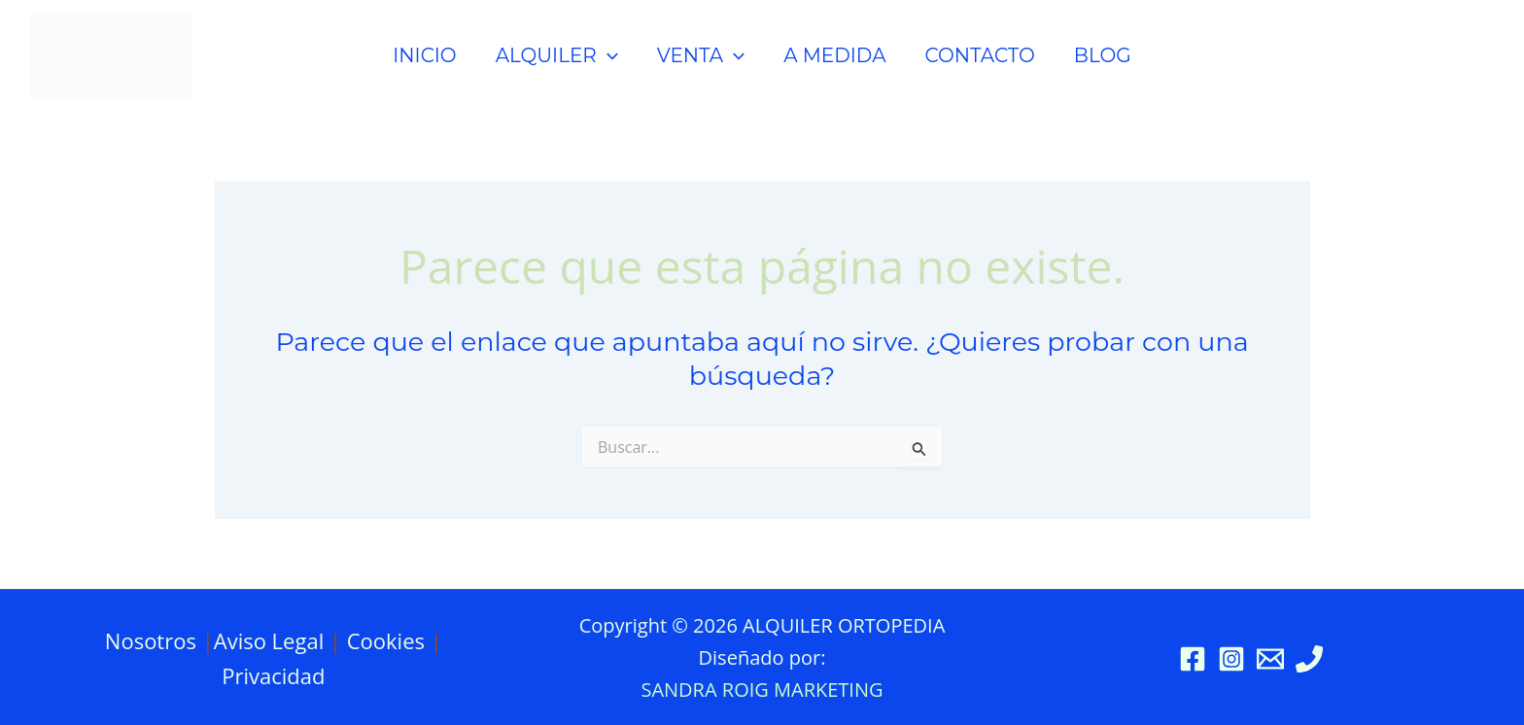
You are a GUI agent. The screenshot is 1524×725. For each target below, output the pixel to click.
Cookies (386, 640)
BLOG (1102, 55)
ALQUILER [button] (557, 56)
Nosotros (150, 640)
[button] (607, 56)
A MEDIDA (834, 55)
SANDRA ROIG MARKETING (762, 689)
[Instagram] (1231, 659)
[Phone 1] (1309, 659)
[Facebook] (1192, 659)
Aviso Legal (269, 640)
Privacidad (273, 675)
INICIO (424, 55)
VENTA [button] (701, 56)
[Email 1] (1270, 659)
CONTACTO (979, 55)
